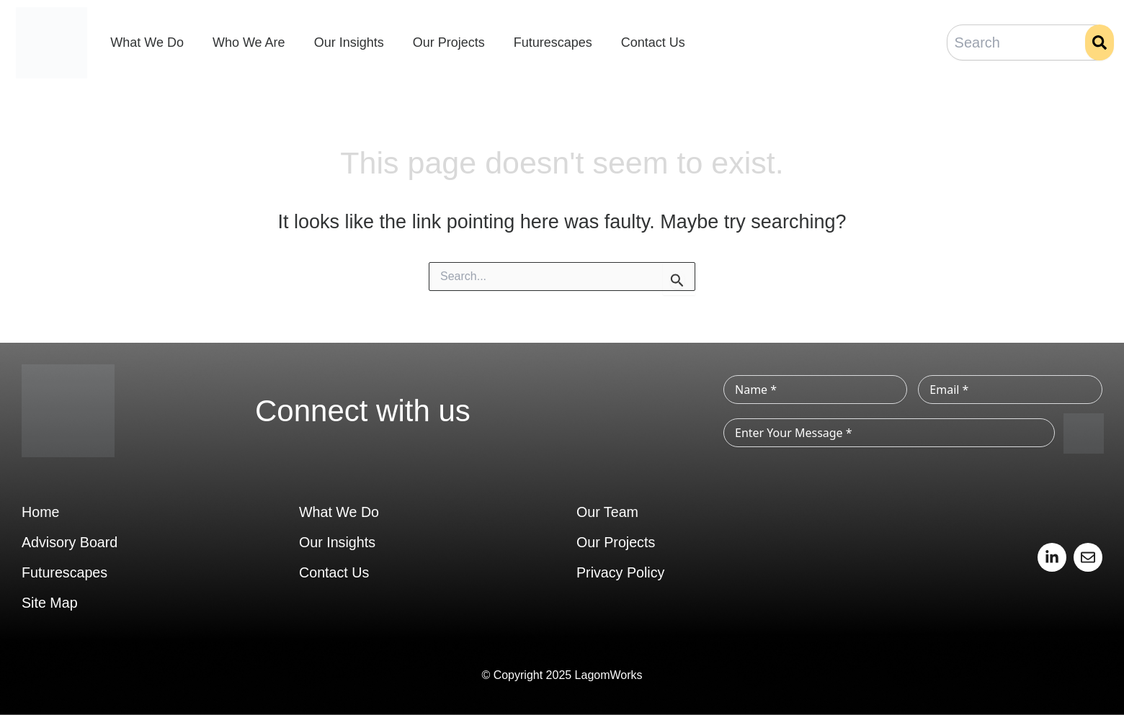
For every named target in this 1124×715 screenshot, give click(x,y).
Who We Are (249, 42)
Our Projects (449, 42)
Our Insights (349, 42)
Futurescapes (553, 42)
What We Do (147, 42)
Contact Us (653, 42)
